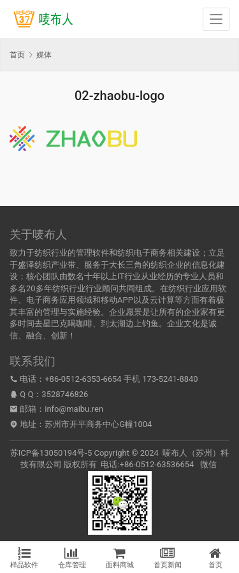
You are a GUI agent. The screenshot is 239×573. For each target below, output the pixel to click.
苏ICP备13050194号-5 (51, 453)
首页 (17, 54)
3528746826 (64, 394)
